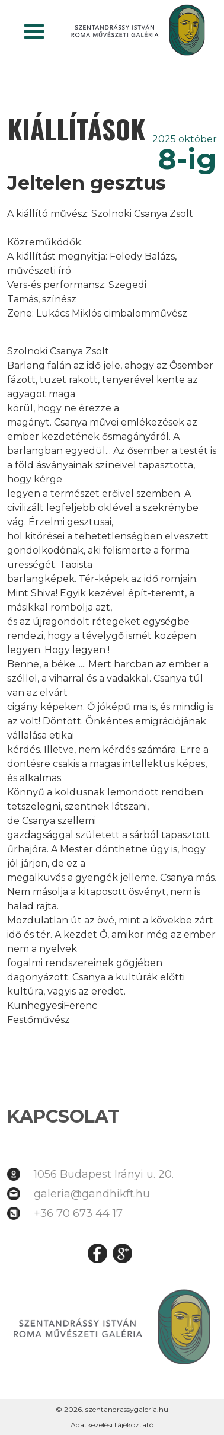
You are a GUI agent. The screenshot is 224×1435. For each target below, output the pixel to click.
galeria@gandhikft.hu (92, 1193)
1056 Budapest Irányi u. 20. (104, 1174)
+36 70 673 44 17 (78, 1213)
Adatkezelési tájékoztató (112, 1424)
